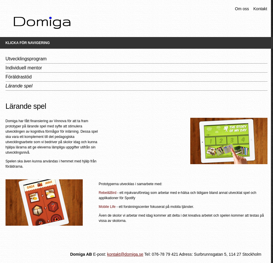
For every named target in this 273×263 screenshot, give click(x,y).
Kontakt (260, 8)
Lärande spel (19, 85)
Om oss (242, 8)
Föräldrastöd (19, 76)
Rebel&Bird (108, 193)
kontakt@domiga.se (125, 254)
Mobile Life (107, 207)
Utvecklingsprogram (26, 58)
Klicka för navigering (28, 43)
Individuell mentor (24, 67)
